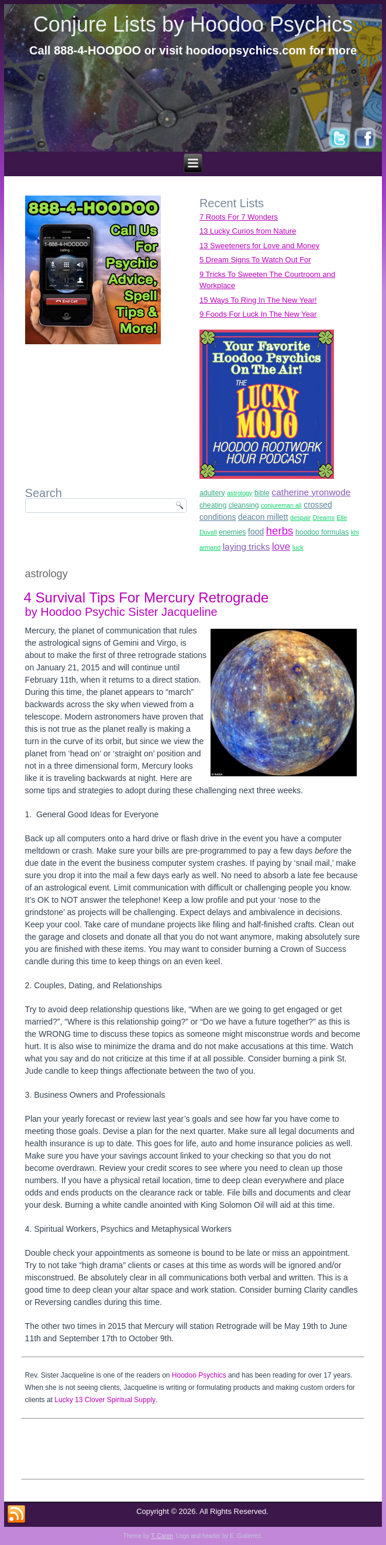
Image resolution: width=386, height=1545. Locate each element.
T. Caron (162, 1536)
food (256, 531)
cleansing (244, 505)
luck (298, 547)
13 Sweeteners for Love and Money (259, 245)
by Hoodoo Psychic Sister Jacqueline (121, 611)
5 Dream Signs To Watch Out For (255, 259)
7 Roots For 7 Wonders (238, 217)
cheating (212, 505)
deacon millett (263, 517)
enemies (232, 532)
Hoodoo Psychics (199, 1375)
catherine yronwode (311, 492)
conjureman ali (281, 505)
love (281, 546)
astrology (239, 492)
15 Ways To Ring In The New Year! (258, 300)
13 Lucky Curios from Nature (247, 231)
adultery (212, 493)
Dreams (324, 517)
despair (300, 517)
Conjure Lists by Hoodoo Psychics (193, 24)
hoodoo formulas (322, 532)
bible (262, 493)
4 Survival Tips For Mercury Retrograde (146, 597)
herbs (280, 531)
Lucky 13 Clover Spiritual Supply (105, 1400)
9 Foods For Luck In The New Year (258, 314)
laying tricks (246, 546)
